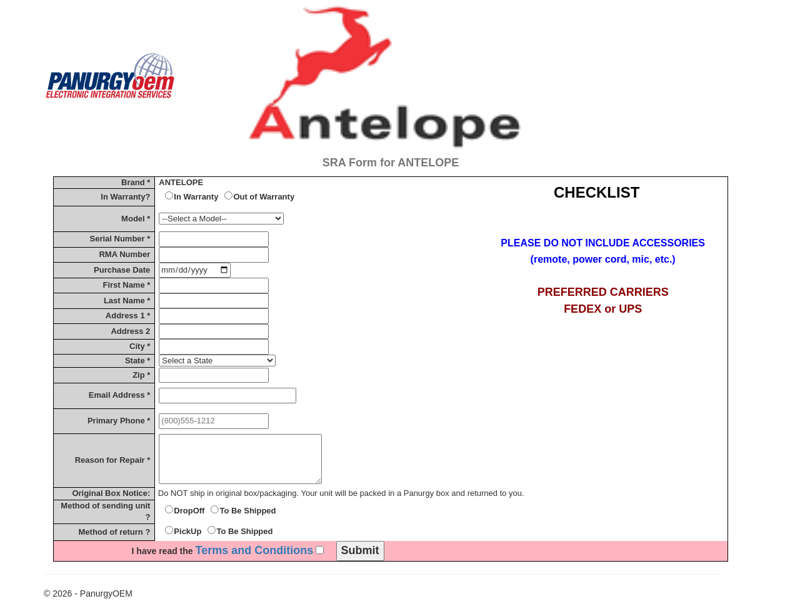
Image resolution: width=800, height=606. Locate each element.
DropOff (189, 510)
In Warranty (196, 196)
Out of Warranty (263, 196)
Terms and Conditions (255, 550)
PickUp (187, 531)
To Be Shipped (247, 510)
